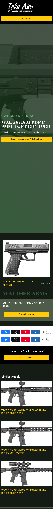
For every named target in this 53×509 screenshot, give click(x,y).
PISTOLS (29, 116)
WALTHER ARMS (12, 116)
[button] (47, 8)
